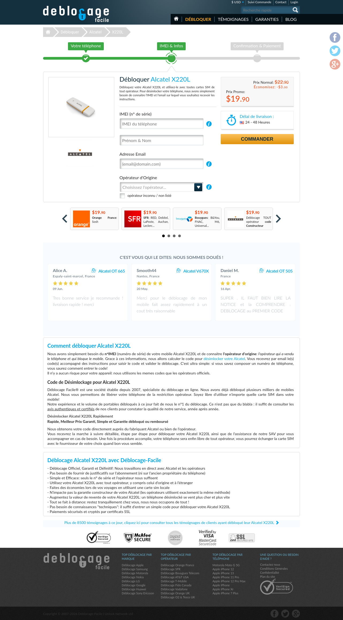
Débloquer (198, 19)
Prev (64, 219)
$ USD (236, 2)
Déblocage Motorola (135, 573)
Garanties (267, 19)
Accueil (176, 19)
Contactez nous (270, 564)
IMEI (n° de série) (136, 113)
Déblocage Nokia (133, 577)
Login (294, 2)
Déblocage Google (134, 585)
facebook (274, 614)
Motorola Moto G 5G (226, 565)
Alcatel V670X (196, 270)
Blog (291, 19)
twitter (285, 614)
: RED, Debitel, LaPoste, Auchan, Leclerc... (156, 221)
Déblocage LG (131, 581)
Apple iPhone (221, 585)
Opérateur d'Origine (138, 177)
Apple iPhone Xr (222, 589)
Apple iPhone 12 (223, 569)
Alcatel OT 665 (111, 270)
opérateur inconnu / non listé (150, 195)
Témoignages (233, 19)
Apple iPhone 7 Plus (225, 593)
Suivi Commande (259, 2)
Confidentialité (269, 572)
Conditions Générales (274, 568)
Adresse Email (133, 153)
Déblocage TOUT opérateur (258, 221)
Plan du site (267, 576)
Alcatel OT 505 (279, 270)
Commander (257, 139)
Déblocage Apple (133, 565)
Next (278, 219)
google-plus (296, 614)
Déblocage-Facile (76, 14)
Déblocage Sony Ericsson (138, 593)
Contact (281, 2)
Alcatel (95, 32)
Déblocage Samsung (135, 569)
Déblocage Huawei (134, 589)
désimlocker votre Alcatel (224, 358)
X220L (117, 32)
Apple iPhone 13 (223, 573)
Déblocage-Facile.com (76, 561)
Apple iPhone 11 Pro (225, 577)
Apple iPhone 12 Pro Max (228, 581)
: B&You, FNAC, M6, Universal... (207, 221)
